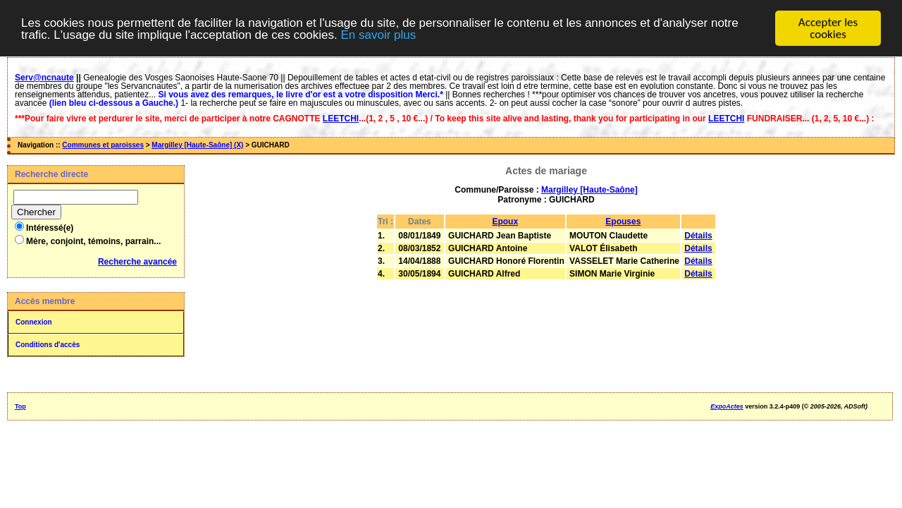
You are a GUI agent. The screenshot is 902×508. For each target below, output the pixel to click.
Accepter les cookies (828, 28)
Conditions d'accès (48, 345)
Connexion (34, 322)
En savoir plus (378, 34)
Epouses (623, 221)
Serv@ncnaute (44, 78)
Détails (698, 236)
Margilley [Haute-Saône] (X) (197, 145)
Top (20, 406)
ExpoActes (726, 406)
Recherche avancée (137, 262)
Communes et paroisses (103, 145)
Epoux (505, 221)
